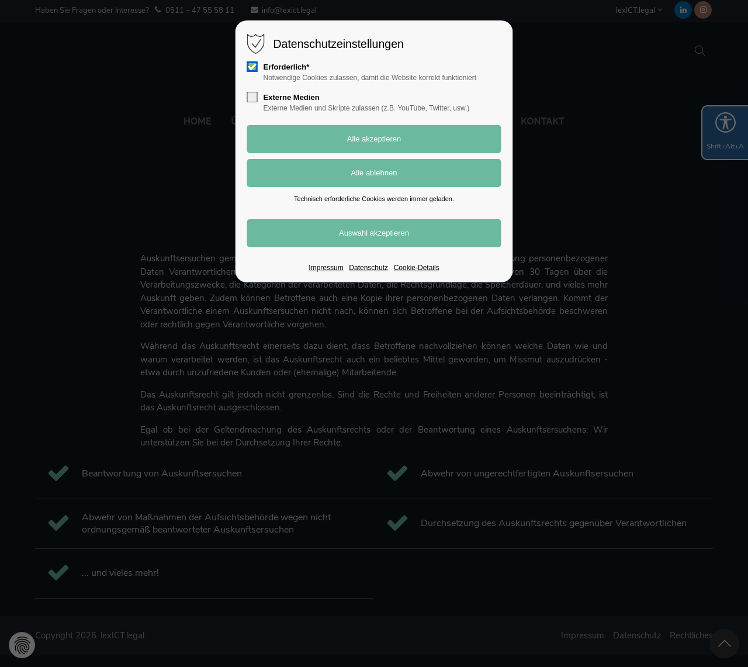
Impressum (326, 268)
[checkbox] (252, 66)
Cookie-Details (416, 268)
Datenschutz (368, 268)
